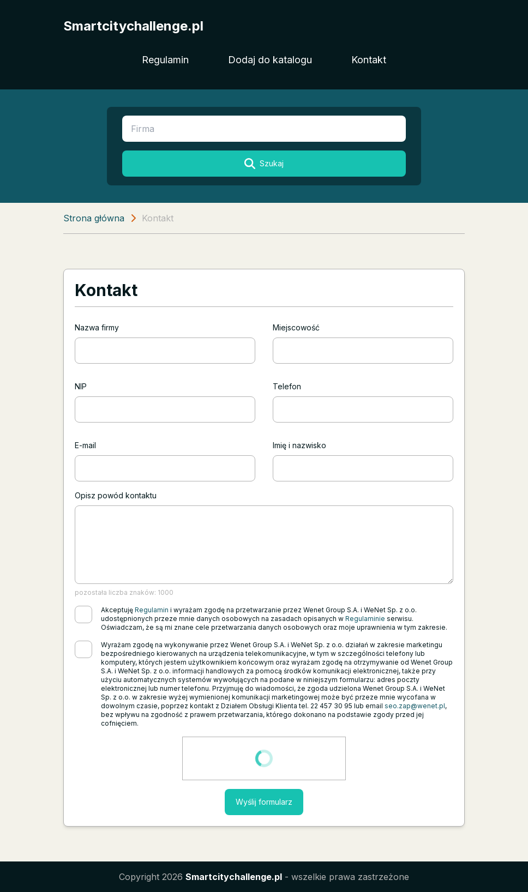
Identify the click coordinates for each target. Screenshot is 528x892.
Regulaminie (365, 618)
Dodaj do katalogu (270, 59)
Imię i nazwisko (299, 445)
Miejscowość (296, 327)
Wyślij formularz (264, 801)
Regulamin (165, 59)
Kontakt (368, 59)
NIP (81, 386)
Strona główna (93, 218)
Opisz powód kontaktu (116, 495)
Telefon (287, 386)
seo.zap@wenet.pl (415, 706)
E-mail (85, 445)
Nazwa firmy (97, 327)
